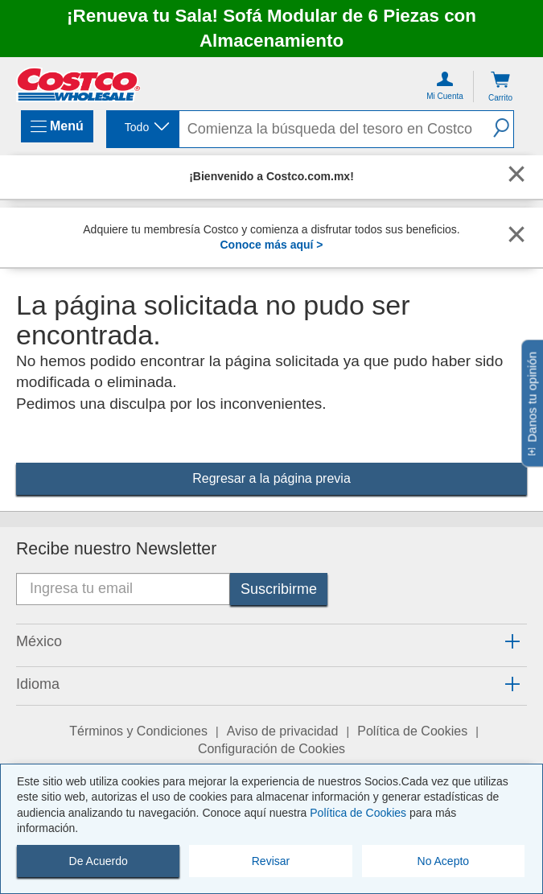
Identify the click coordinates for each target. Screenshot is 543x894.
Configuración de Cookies (271, 749)
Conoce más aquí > (271, 244)
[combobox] (141, 127)
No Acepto (444, 861)
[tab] (271, 643)
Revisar (271, 861)
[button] (499, 128)
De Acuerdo (98, 861)
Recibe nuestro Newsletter (116, 548)
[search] (332, 129)
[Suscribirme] (278, 589)
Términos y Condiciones (138, 731)
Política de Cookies (358, 812)
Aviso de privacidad (282, 731)
